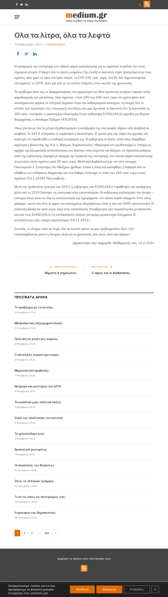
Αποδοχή (82, 589)
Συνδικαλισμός (56, 44)
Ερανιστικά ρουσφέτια (31, 449)
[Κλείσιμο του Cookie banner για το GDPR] (155, 589)
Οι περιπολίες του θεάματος (34, 465)
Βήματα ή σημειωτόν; (61, 273)
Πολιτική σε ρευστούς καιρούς (36, 339)
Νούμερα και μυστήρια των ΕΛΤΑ (38, 386)
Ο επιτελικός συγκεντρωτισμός (37, 354)
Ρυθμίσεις (137, 589)
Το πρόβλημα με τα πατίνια (34, 307)
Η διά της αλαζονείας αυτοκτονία (39, 418)
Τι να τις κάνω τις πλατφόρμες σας (40, 497)
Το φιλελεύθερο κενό (29, 433)
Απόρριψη (109, 589)
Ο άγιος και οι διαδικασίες (110, 273)
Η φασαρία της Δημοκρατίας (35, 512)
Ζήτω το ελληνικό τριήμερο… (35, 481)
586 (46, 533)
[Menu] (17, 17)
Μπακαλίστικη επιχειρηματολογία (38, 323)
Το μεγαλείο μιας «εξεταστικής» (38, 402)
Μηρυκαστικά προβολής (32, 370)
